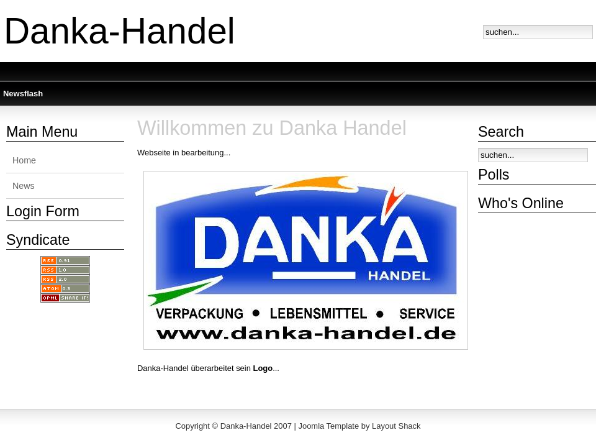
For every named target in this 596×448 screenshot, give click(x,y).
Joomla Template (328, 426)
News (23, 186)
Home (24, 160)
